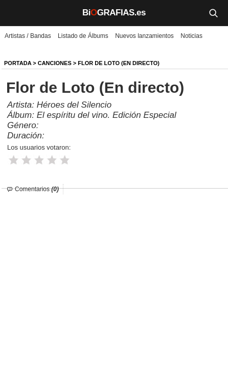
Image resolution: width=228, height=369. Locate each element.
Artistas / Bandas (28, 35)
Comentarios (37, 189)
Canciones (55, 63)
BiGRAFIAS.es (114, 12)
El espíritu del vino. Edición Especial (106, 115)
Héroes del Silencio (74, 105)
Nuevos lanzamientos (144, 35)
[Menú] (15, 13)
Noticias (191, 35)
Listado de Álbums (83, 35)
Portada (17, 63)
